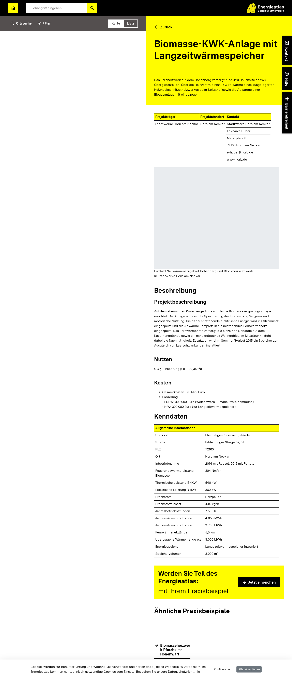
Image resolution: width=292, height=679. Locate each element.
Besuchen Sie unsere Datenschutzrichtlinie (168, 672)
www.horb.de (237, 159)
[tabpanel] (73, 355)
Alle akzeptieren (249, 669)
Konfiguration (222, 669)
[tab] (115, 23)
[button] (92, 8)
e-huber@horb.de (240, 152)
